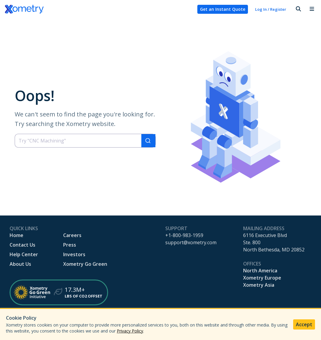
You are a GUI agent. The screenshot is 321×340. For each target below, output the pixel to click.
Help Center (24, 254)
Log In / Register (270, 9)
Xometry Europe (262, 277)
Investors (74, 254)
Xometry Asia (258, 285)
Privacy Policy (130, 331)
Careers (72, 235)
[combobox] (85, 141)
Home (16, 235)
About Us (20, 264)
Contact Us (22, 245)
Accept (304, 324)
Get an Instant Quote (222, 9)
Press (69, 245)
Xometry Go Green (85, 264)
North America (260, 270)
